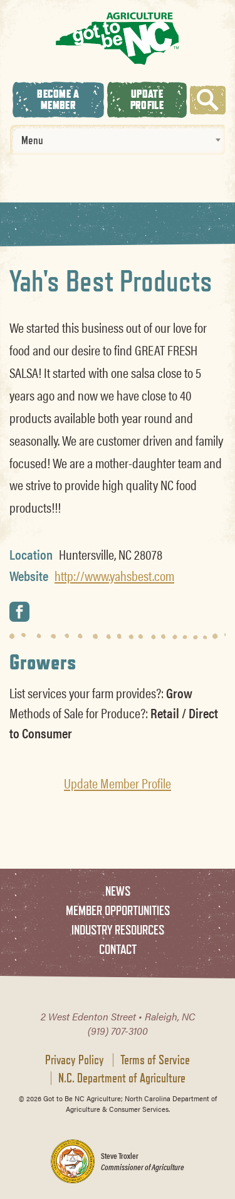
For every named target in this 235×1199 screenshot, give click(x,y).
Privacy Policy (74, 1059)
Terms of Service (155, 1059)
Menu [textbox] (32, 140)
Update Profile (147, 99)
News (117, 891)
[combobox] (117, 139)
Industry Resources (117, 930)
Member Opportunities (118, 910)
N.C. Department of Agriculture (121, 1078)
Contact (118, 949)
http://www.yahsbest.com (114, 575)
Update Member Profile (117, 783)
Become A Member (58, 99)
